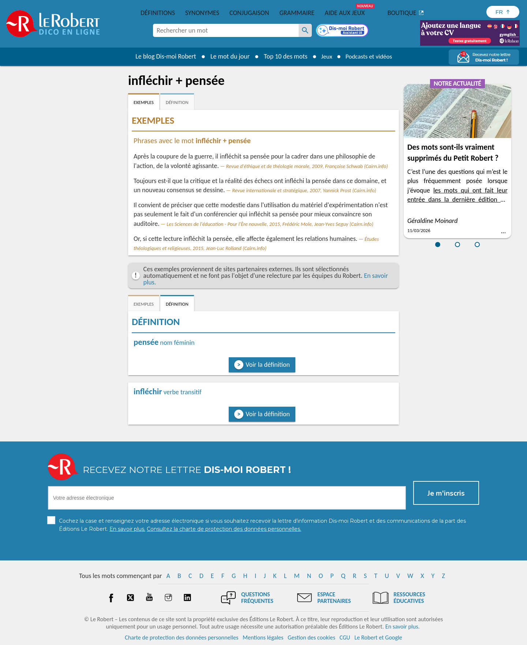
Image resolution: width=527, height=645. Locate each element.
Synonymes (202, 13)
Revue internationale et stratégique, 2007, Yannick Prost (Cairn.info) (304, 190)
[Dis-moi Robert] (342, 31)
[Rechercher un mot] (305, 30)
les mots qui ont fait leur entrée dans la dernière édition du (457, 199)
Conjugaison (249, 13)
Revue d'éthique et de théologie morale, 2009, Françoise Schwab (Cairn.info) (307, 166)
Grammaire (296, 13)
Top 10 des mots (283, 56)
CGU (345, 637)
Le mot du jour (227, 56)
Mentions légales (263, 637)
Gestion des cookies (311, 637)
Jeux (325, 56)
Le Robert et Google (378, 637)
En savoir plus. (402, 626)
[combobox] (226, 30)
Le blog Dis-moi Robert (163, 56)
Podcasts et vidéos (369, 56)
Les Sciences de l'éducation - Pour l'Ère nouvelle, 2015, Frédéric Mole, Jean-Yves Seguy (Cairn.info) (270, 224)
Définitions (158, 13)
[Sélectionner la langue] (502, 12)
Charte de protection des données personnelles (181, 637)
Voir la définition (268, 365)
